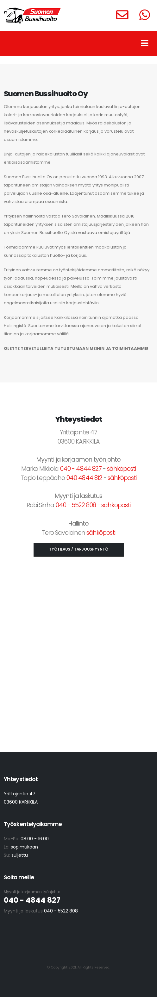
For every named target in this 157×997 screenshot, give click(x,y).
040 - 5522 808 (75, 505)
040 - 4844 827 (81, 468)
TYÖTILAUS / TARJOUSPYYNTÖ (78, 549)
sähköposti (121, 468)
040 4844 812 (84, 478)
